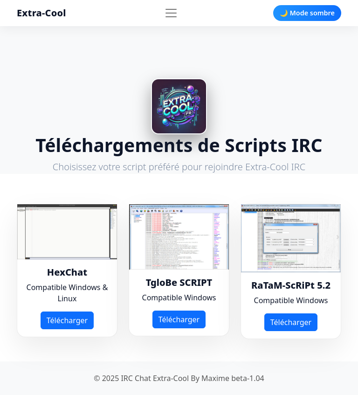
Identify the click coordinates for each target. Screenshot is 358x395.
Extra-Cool (41, 13)
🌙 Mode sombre (307, 12)
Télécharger (67, 320)
